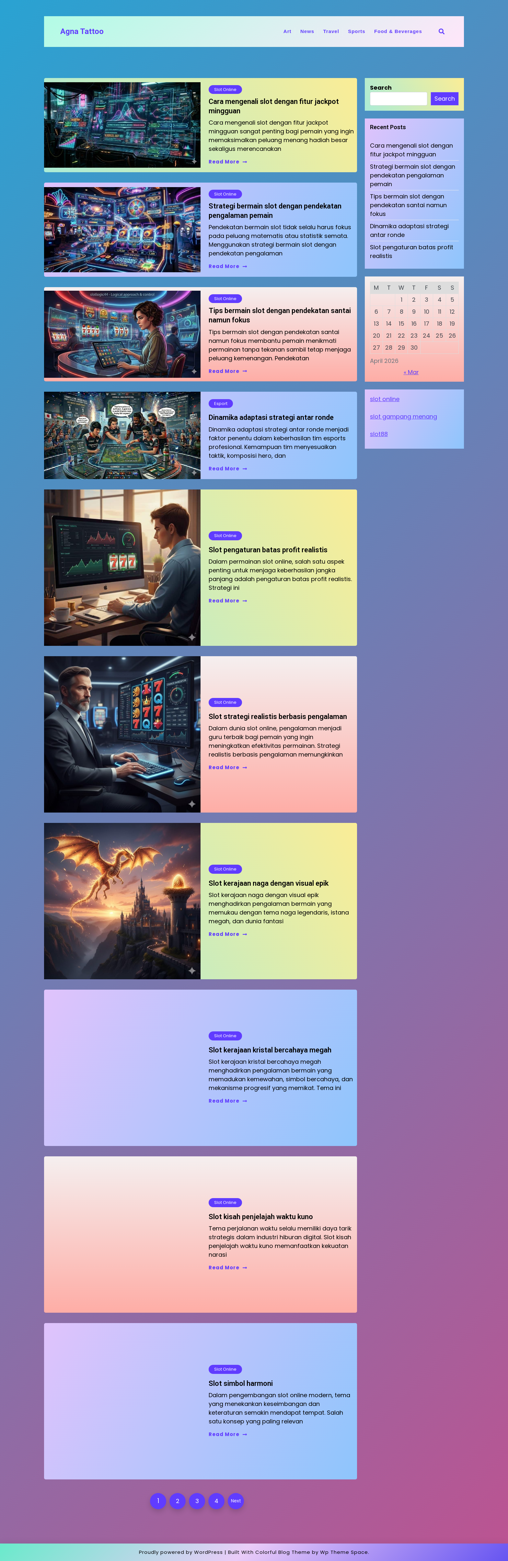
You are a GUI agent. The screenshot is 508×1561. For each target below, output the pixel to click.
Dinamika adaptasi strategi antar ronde (271, 417)
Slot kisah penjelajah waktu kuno (261, 1217)
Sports (356, 31)
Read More (228, 161)
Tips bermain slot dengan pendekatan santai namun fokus (280, 315)
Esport (220, 403)
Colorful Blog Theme (282, 1552)
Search (381, 88)
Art (287, 31)
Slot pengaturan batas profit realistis (268, 550)
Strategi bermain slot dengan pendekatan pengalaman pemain (275, 210)
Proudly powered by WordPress (181, 1552)
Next (236, 1501)
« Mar (411, 372)
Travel (331, 31)
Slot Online (225, 89)
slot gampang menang (403, 416)
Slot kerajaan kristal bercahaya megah (270, 1050)
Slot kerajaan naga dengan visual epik (269, 883)
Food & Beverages (398, 31)
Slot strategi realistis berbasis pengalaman (278, 717)
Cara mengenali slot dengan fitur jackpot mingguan (274, 106)
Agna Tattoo (82, 31)
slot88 (379, 434)
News (307, 31)
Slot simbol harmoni (241, 1383)
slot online (384, 399)
